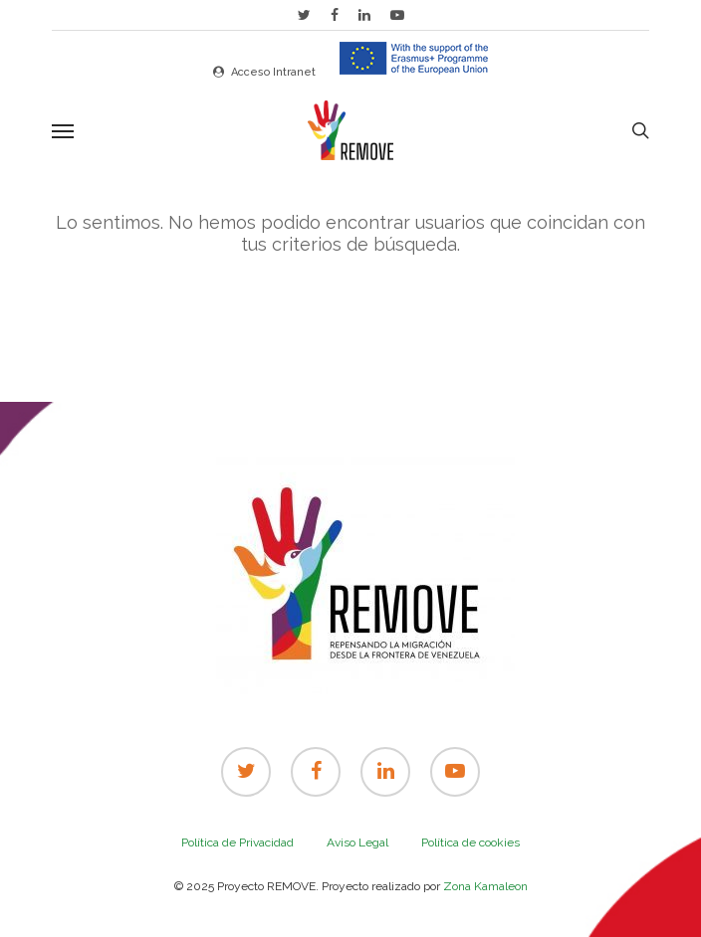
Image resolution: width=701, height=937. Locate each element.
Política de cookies (470, 841)
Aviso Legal (357, 841)
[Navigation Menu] (63, 130)
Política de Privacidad (237, 841)
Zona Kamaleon (485, 886)
